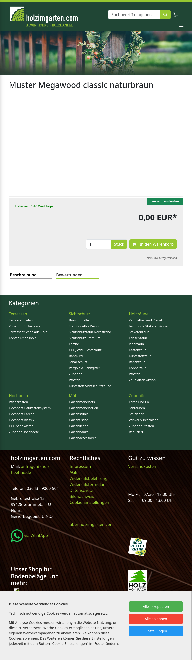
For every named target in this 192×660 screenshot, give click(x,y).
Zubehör (75, 374)
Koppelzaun (138, 368)
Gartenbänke (79, 432)
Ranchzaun (137, 362)
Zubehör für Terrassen (25, 326)
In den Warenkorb (153, 244)
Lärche (74, 344)
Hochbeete (19, 395)
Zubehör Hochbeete (24, 432)
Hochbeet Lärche (21, 414)
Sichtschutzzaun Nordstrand (90, 332)
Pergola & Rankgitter (84, 368)
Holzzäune (138, 314)
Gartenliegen (78, 426)
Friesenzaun (138, 338)
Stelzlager (136, 414)
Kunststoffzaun (140, 356)
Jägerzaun (136, 344)
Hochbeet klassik (21, 420)
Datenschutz (81, 490)
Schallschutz (78, 362)
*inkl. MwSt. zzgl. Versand (162, 258)
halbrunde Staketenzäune (148, 326)
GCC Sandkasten (21, 426)
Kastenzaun (137, 350)
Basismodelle (79, 320)
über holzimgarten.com (92, 524)
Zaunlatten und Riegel (145, 320)
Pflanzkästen (18, 402)
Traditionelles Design (84, 326)
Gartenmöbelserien (83, 408)
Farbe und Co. (139, 402)
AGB (74, 472)
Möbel (75, 395)
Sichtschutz (79, 314)
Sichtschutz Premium (84, 338)
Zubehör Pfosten (141, 426)
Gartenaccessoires (82, 438)
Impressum (80, 466)
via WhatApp (29, 535)
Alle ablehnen (156, 618)
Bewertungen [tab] (69, 275)
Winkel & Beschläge (143, 420)
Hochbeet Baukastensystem (30, 408)
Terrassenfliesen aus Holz (28, 332)
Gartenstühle (79, 414)
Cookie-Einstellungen (89, 502)
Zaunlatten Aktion (142, 380)
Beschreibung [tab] (23, 275)
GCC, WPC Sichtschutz (85, 350)
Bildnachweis (82, 496)
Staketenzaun (139, 332)
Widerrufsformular (87, 484)
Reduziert (136, 432)
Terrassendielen (21, 320)
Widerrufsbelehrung (89, 478)
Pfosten (74, 380)
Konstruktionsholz (22, 338)
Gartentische (78, 420)
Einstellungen (156, 631)
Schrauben (137, 408)
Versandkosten (142, 466)
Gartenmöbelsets (82, 402)
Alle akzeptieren (156, 606)
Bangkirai (76, 356)
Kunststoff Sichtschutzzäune (90, 386)
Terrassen (18, 314)
